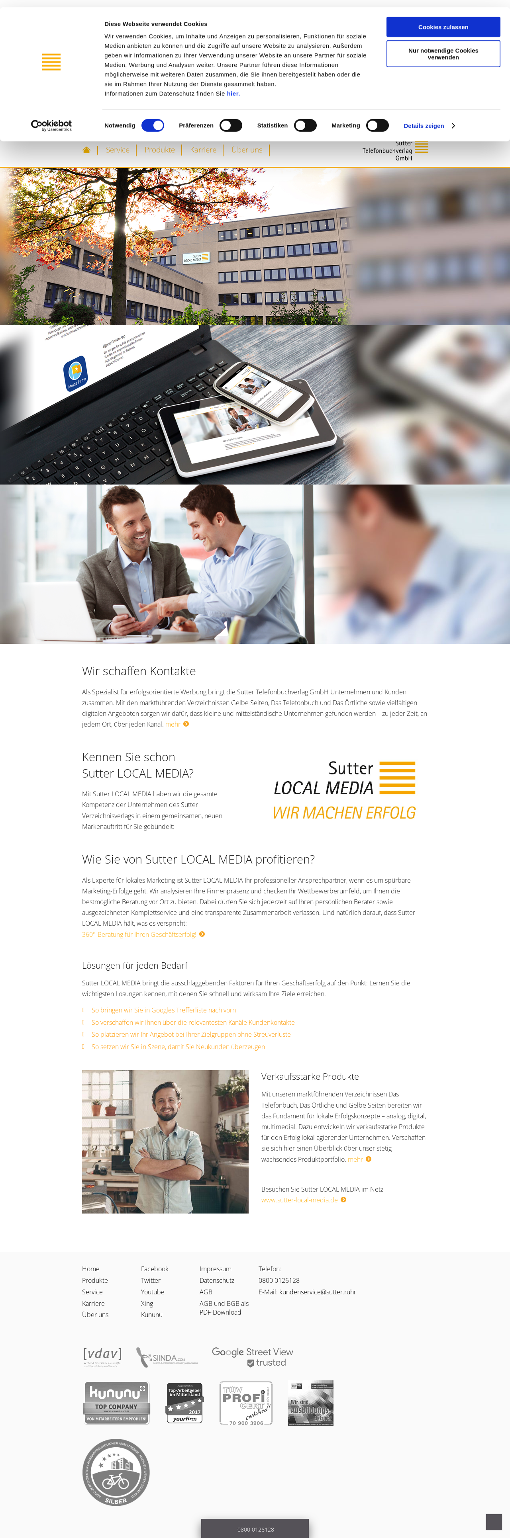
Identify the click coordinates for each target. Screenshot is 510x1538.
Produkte (160, 149)
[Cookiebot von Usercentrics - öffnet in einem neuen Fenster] (51, 119)
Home (91, 1268)
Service (117, 149)
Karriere (203, 149)
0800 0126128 (279, 1280)
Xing (147, 1303)
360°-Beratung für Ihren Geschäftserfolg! (139, 934)
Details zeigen (424, 118)
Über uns (247, 149)
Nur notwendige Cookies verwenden (443, 46)
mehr (172, 724)
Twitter (151, 1280)
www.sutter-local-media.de (299, 1200)
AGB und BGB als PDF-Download (224, 1308)
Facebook (155, 1268)
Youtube (153, 1292)
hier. (233, 86)
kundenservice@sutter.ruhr (317, 1292)
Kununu (152, 1314)
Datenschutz (217, 1280)
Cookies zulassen (443, 19)
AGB (206, 1292)
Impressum (215, 1268)
